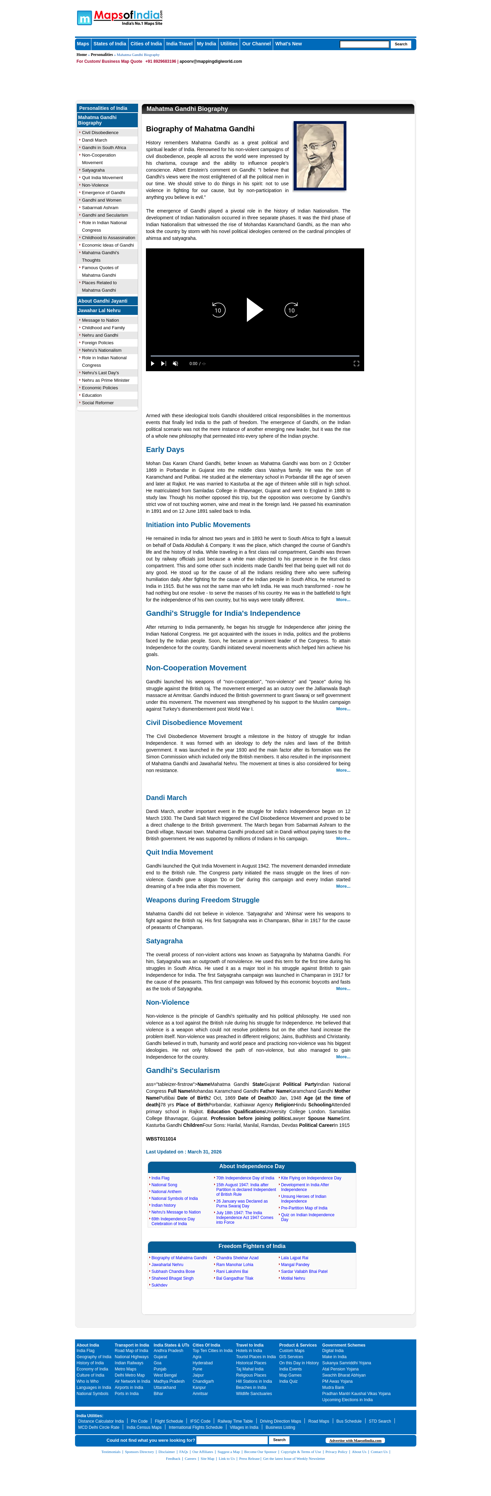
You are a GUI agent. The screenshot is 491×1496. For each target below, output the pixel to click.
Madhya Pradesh (169, 1381)
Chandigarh (203, 1381)
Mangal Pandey (295, 1264)
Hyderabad (203, 1363)
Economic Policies (100, 387)
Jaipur (198, 1375)
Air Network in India (132, 1381)
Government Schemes (344, 1345)
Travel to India (250, 1345)
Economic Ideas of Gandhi (108, 245)
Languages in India (94, 1387)
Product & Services (298, 1345)
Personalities (102, 54)
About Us (359, 1452)
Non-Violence (95, 185)
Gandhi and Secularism (105, 215)
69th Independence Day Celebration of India (173, 1221)
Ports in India (127, 1393)
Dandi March (94, 140)
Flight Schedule (169, 1421)
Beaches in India (251, 1387)
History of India (90, 1363)
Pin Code (139, 1421)
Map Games (290, 1375)
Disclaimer (167, 1452)
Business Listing (280, 1427)
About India (88, 1345)
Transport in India (132, 1345)
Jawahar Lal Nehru (99, 310)
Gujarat (160, 1356)
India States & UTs (171, 1345)
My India (206, 43)
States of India (109, 43)
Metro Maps (125, 1369)
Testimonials (110, 1452)
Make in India (334, 1356)
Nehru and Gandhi (100, 335)
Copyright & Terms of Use (301, 1452)
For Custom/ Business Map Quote (110, 61)
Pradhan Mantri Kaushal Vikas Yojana (356, 1393)
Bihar (158, 1393)
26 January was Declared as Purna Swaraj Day (242, 1203)
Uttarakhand (165, 1387)
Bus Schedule (349, 1421)
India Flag (160, 1178)
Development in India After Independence (305, 1187)
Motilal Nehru (293, 1278)
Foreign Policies (98, 342)
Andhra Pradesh (168, 1350)
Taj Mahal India (250, 1369)
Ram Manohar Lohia (234, 1264)
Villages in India (244, 1427)
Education (92, 395)
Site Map (207, 1458)
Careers (190, 1458)
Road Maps (318, 1421)
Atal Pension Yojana (340, 1369)
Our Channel (256, 43)
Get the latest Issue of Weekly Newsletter (294, 1458)
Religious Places (251, 1375)
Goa (158, 1363)
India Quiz (288, 1381)
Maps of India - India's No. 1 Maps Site (83, 17)
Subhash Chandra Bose (173, 1271)
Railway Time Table (235, 1421)
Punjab (160, 1369)
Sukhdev (159, 1285)
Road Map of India (131, 1350)
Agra (197, 1356)
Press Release (249, 1458)
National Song (164, 1184)
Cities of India (146, 43)
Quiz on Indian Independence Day (307, 1217)
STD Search (380, 1421)
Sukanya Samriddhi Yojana (346, 1363)
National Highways (132, 1356)
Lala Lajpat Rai (294, 1257)
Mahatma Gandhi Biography (97, 120)
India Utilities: (90, 1415)
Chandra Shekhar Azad (237, 1257)
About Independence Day (252, 1166)
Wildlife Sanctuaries (254, 1393)
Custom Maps (291, 1350)
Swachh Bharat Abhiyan (344, 1375)
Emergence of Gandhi (103, 192)
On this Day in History (299, 1363)
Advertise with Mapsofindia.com (355, 1440)
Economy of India (92, 1369)
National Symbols (92, 1393)
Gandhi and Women (101, 200)
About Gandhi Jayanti (103, 301)
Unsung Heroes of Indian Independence (303, 1199)
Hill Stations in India (254, 1381)
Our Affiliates (202, 1452)
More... (343, 599)
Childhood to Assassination (108, 237)
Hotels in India (249, 1350)
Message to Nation (100, 320)
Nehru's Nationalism (102, 350)
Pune (197, 1369)
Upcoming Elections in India (347, 1399)
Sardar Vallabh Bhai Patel (304, 1271)
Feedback (173, 1458)
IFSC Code (200, 1421)
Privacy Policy (336, 1452)
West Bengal (165, 1375)
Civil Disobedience (100, 132)
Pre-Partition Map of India (304, 1208)
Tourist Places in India (256, 1356)
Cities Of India (206, 1345)
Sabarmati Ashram (100, 207)
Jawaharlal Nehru (167, 1264)
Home (82, 54)
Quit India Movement (102, 177)
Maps (83, 43)
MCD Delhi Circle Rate (99, 1427)
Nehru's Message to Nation (175, 1212)
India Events (290, 1369)
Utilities (229, 43)
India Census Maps (144, 1427)
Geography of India (94, 1356)
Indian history (163, 1205)
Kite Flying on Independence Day (311, 1178)
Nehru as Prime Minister (106, 380)
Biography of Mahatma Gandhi (179, 1257)
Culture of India (90, 1375)
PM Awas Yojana (337, 1381)
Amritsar (200, 1393)
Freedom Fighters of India (252, 1246)
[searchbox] (364, 44)
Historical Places (251, 1363)
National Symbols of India (174, 1198)
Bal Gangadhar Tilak (234, 1278)
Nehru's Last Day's (100, 372)
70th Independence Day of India (245, 1178)
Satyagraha (93, 170)
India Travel (179, 43)
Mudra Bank (333, 1387)
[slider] (255, 356)
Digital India (333, 1350)
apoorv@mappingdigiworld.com (211, 61)
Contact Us (379, 1452)
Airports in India (129, 1387)
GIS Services (291, 1356)
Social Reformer (98, 402)
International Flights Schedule (196, 1427)
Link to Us (227, 1458)
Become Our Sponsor (260, 1452)
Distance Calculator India (101, 1421)
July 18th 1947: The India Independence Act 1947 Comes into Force (244, 1217)
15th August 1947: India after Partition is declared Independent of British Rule (246, 1189)
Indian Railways (129, 1363)
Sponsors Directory (139, 1452)
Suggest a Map (229, 1452)
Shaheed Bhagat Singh (172, 1278)
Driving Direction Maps (280, 1421)
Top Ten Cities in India (213, 1350)
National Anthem (166, 1191)
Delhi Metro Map (130, 1375)
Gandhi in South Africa (104, 147)
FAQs (183, 1452)
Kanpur (199, 1387)
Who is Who (88, 1381)
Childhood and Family (103, 327)
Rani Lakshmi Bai (232, 1271)
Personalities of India (103, 108)
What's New (288, 43)
